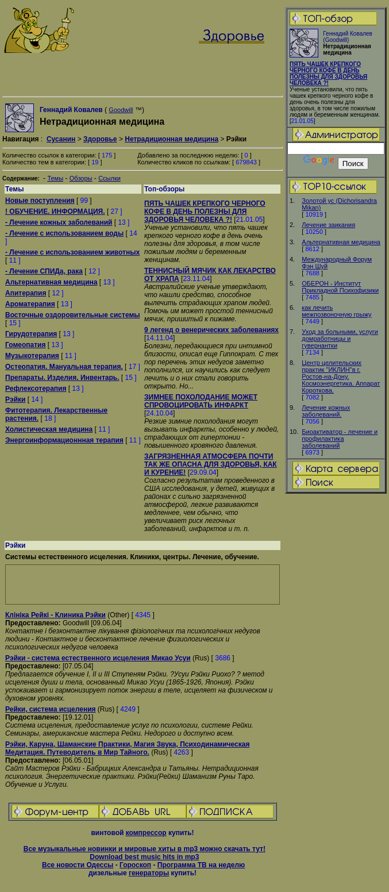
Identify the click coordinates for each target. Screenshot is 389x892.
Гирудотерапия (31, 334)
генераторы (149, 873)
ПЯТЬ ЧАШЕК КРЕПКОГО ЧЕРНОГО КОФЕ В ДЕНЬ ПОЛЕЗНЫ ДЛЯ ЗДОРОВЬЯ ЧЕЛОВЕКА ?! (328, 73)
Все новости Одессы (77, 865)
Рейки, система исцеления (50, 709)
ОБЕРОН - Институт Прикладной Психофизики (340, 287)
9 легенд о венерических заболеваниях (211, 330)
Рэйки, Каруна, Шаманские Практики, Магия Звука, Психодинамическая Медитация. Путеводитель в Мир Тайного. (127, 748)
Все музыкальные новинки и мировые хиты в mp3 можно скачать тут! (144, 849)
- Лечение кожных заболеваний (58, 222)
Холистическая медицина (49, 429)
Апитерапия (25, 293)
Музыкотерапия (32, 356)
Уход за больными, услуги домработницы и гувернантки (340, 338)
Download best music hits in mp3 (144, 857)
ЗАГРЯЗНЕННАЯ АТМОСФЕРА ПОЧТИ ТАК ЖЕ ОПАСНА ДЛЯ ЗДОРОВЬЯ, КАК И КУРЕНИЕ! (210, 464)
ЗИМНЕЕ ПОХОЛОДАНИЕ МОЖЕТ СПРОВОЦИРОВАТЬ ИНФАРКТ (200, 401)
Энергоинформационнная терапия (64, 440)
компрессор (146, 833)
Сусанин (61, 139)
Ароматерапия (30, 304)
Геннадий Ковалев (71, 110)
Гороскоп (135, 865)
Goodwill (121, 109)
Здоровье (100, 139)
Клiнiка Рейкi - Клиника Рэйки (55, 615)
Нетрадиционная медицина (171, 139)
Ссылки (109, 178)
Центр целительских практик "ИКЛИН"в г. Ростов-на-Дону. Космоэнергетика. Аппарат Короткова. (341, 376)
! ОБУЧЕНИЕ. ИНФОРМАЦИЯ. (55, 211)
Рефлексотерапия (35, 389)
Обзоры (81, 178)
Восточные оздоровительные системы (72, 315)
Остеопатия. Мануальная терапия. (64, 367)
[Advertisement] (142, 584)
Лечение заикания (328, 224)
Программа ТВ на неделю (201, 865)
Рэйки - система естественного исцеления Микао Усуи (98, 658)
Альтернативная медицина (341, 242)
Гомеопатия (25, 345)
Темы (55, 178)
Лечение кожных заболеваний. (326, 411)
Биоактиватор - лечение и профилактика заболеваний (340, 438)
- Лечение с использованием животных (72, 252)
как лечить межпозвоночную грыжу (336, 311)
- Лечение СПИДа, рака (44, 271)
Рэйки (15, 399)
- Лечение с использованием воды (64, 233)
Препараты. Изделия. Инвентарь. (62, 378)
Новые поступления (40, 201)
